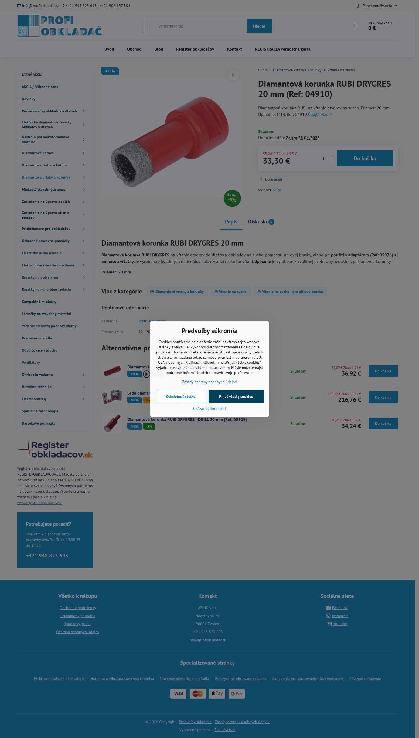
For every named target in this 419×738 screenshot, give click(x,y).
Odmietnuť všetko (181, 396)
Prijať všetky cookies (236, 396)
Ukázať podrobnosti (209, 408)
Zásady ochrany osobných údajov (209, 381)
